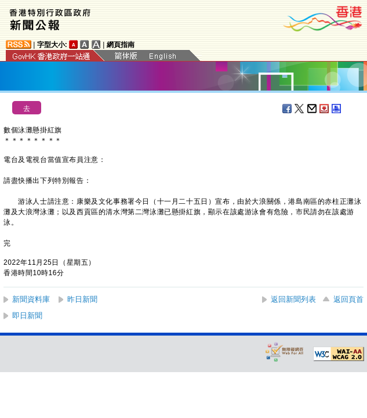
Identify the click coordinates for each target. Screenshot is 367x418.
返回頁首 (348, 299)
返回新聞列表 (293, 299)
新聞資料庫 (31, 299)
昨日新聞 (82, 299)
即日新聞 (27, 315)
